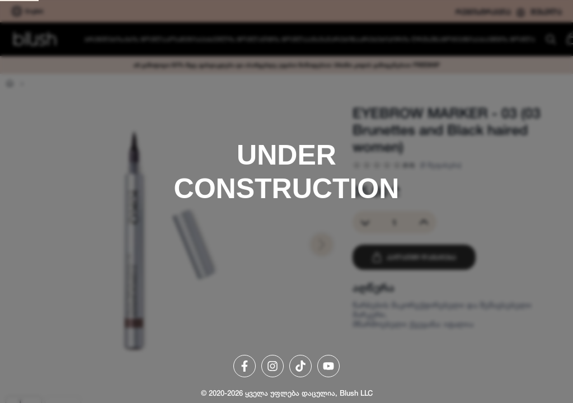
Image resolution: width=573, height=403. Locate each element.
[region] (286, 201)
